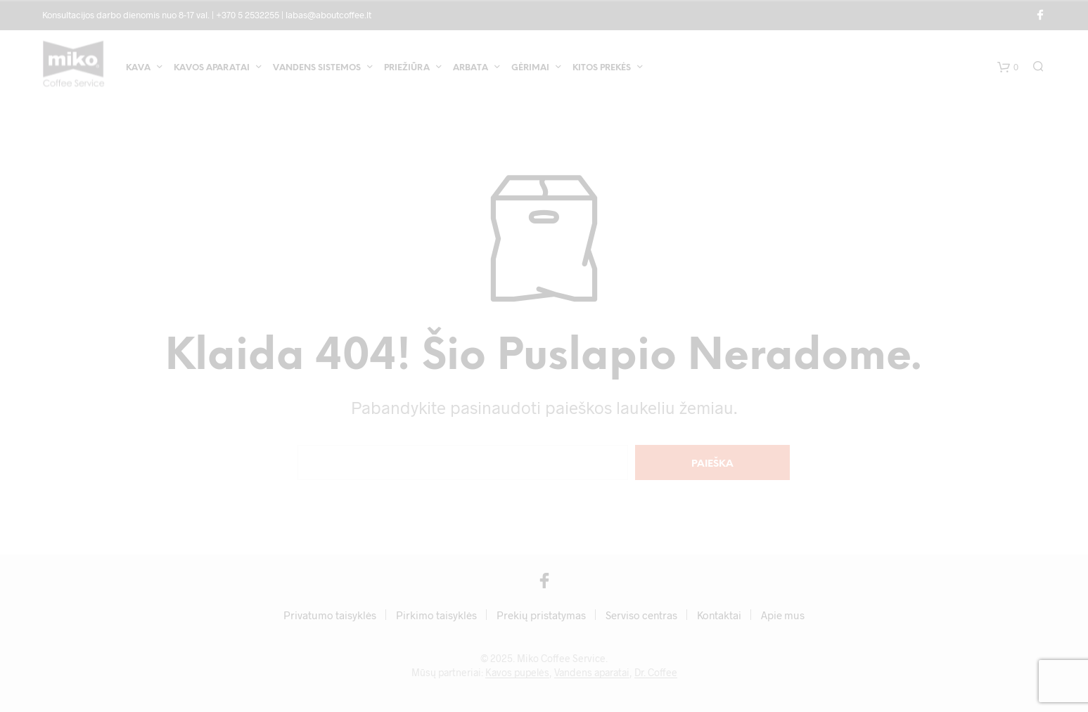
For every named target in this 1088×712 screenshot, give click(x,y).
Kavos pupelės (517, 672)
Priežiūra (407, 69)
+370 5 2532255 (247, 14)
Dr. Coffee (655, 672)
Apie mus (783, 615)
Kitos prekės (601, 69)
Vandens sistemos (317, 69)
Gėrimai (530, 69)
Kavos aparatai (212, 69)
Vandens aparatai (591, 672)
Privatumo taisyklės (329, 615)
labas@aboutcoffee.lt (328, 14)
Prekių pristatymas (541, 615)
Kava (138, 69)
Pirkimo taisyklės (436, 615)
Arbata (470, 69)
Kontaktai (719, 615)
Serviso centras (641, 615)
